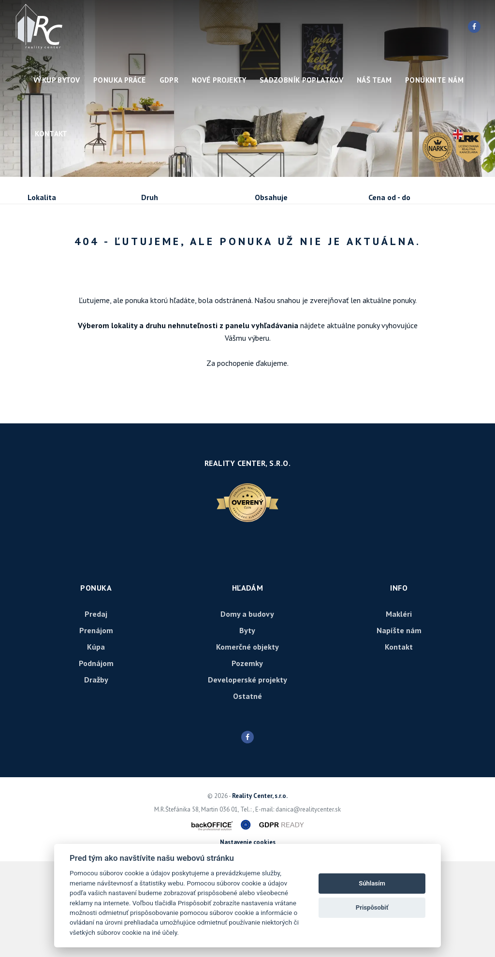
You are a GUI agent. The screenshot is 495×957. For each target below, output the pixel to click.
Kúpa (171, 250)
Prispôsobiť (372, 907)
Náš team (374, 80)
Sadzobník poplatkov (301, 80)
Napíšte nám (399, 726)
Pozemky (247, 759)
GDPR (169, 80)
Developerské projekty (247, 775)
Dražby (96, 775)
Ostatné (247, 792)
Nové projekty (219, 80)
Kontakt (51, 133)
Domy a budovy (247, 709)
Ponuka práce (119, 80)
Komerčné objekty (247, 742)
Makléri (399, 709)
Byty (247, 726)
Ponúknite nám (434, 80)
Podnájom (63, 273)
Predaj (58, 250)
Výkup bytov (56, 80)
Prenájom (116, 250)
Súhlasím (372, 883)
